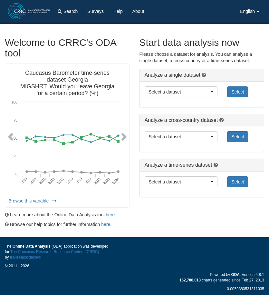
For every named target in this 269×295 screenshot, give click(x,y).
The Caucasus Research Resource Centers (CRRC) (54, 252)
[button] (9, 136)
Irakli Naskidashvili (26, 257)
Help (118, 11)
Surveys (95, 11)
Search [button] (68, 11)
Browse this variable (32, 200)
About (138, 11)
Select (237, 91)
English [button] (249, 11)
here (110, 214)
